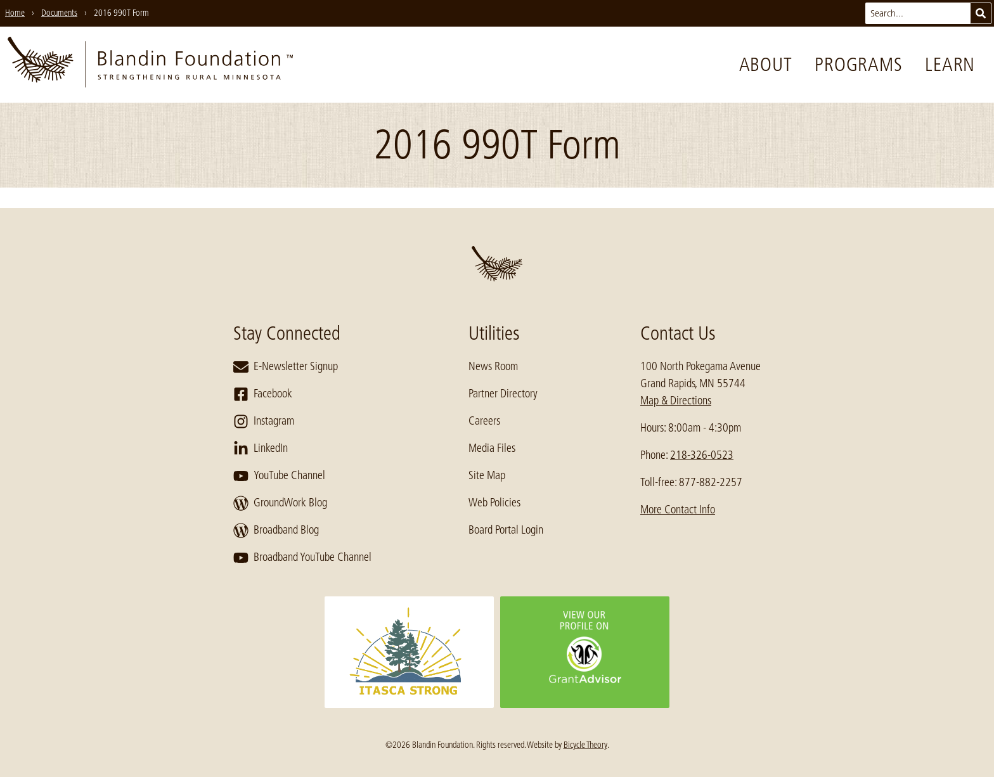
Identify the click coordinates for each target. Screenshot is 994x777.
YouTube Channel (279, 476)
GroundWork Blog (280, 503)
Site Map (486, 475)
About (765, 64)
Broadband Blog (276, 530)
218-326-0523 (701, 455)
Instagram (263, 421)
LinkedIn (260, 448)
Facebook (262, 394)
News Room (493, 366)
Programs (858, 64)
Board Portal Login (505, 530)
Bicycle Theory (585, 744)
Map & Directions (675, 401)
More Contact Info (677, 510)
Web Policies (494, 503)
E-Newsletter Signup (285, 367)
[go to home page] (150, 65)
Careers (484, 421)
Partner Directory (503, 394)
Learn (950, 64)
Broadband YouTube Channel (302, 557)
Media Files (491, 448)
